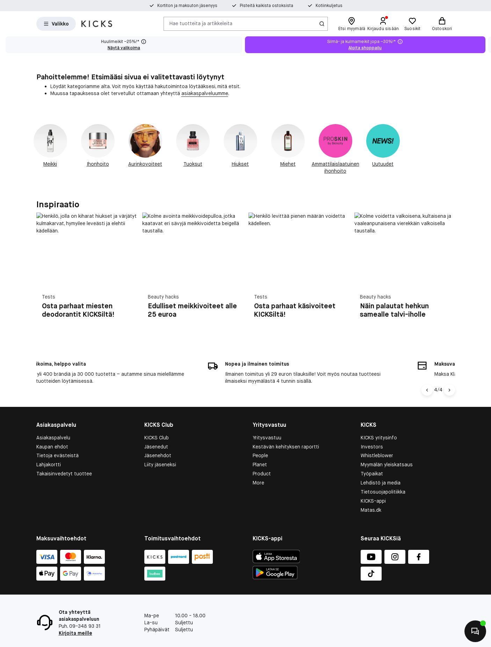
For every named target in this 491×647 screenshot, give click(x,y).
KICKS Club (156, 423)
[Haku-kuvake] (321, 23)
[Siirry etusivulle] (96, 24)
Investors (372, 432)
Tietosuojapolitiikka (383, 477)
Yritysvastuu (267, 423)
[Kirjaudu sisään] (383, 24)
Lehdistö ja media (380, 468)
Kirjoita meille (75, 619)
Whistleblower (377, 441)
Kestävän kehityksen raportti (286, 432)
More (258, 468)
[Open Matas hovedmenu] (56, 24)
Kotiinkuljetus (329, 5)
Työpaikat (372, 459)
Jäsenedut (156, 432)
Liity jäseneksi (160, 450)
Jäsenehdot (157, 441)
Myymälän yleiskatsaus (387, 450)
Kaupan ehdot (52, 432)
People (260, 441)
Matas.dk (371, 496)
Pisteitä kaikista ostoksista (266, 5)
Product (262, 459)
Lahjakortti (48, 450)
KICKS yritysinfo (379, 423)
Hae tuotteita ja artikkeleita (200, 23)
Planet (260, 450)
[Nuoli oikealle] (449, 375)
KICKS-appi (373, 486)
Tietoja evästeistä (57, 441)
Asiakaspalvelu (53, 423)
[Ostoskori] (442, 24)
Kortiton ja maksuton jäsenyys (187, 5)
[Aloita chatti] (475, 631)
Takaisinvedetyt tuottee (64, 459)
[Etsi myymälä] (352, 24)
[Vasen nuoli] (428, 375)
